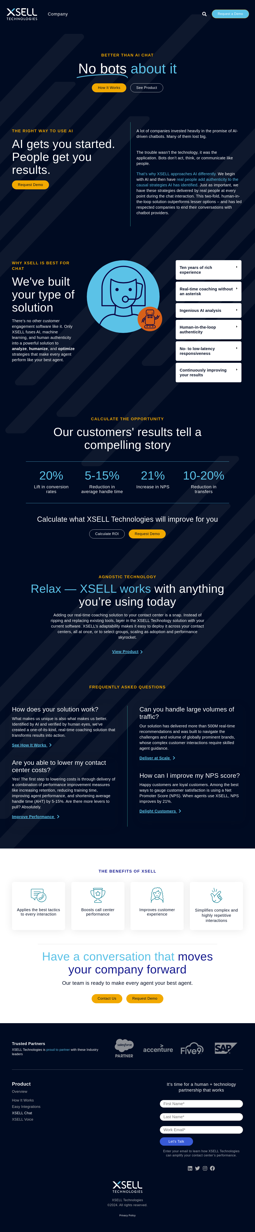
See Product (146, 88)
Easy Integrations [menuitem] (26, 1107)
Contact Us (107, 998)
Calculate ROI (107, 534)
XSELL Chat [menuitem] (22, 1113)
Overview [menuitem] (19, 1092)
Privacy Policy (127, 1215)
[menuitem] (28, 1096)
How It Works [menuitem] (23, 1100)
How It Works (109, 88)
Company (58, 14)
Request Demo (30, 185)
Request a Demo (230, 14)
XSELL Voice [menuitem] (22, 1119)
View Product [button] (125, 651)
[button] (32, 745)
